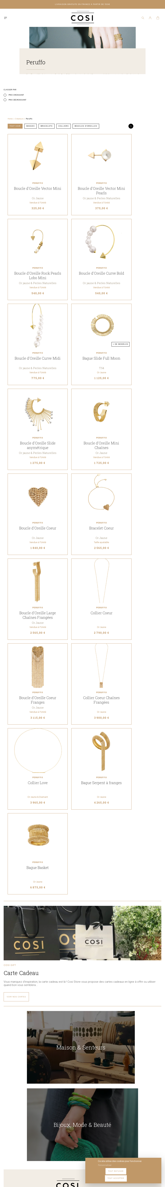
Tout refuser (127, 1176)
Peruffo (78, 87)
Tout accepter (148, 1176)
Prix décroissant (17, 105)
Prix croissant (16, 100)
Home (58, 87)
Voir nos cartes (16, 1018)
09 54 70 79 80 (57, 1151)
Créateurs (68, 87)
